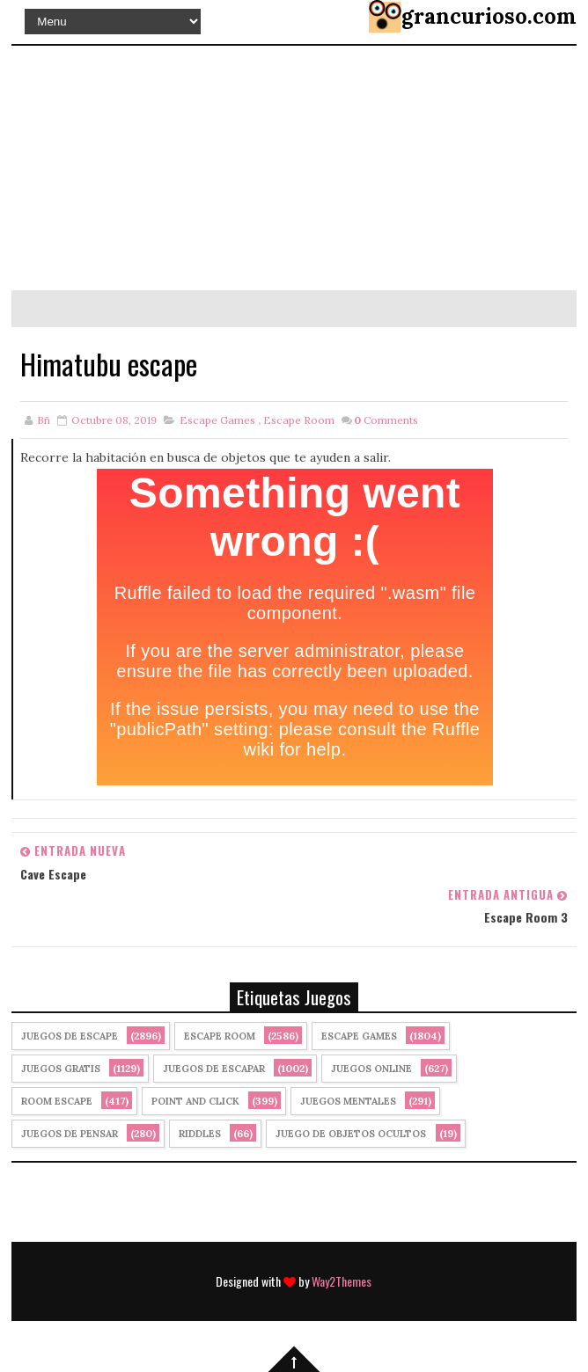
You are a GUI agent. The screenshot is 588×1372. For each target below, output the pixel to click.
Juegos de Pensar (69, 1134)
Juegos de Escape (69, 1036)
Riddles (200, 1134)
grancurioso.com (489, 16)
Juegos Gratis (60, 1068)
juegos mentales (348, 1101)
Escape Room (298, 420)
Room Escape (56, 1101)
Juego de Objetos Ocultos (351, 1134)
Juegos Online (371, 1068)
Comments (386, 420)
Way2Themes (341, 1281)
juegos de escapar (214, 1068)
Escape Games (217, 420)
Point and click (195, 1101)
